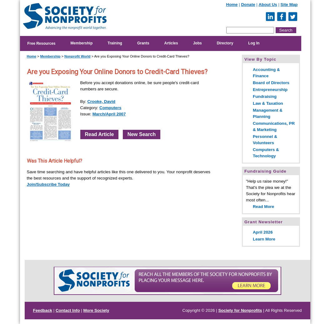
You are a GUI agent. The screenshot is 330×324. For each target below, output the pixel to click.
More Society (96, 310)
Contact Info (68, 310)
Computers (110, 107)
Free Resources (42, 43)
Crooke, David (101, 101)
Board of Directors (271, 82)
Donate (248, 4)
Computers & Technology (266, 152)
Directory (225, 43)
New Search (142, 134)
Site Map (289, 4)
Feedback (42, 310)
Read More (263, 206)
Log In (253, 43)
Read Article (99, 134)
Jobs (197, 43)
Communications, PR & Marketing (274, 126)
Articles (171, 43)
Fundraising (265, 96)
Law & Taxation (268, 103)
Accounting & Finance (266, 72)
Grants (143, 43)
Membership (82, 43)
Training (115, 43)
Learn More (264, 239)
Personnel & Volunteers (265, 139)
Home (232, 4)
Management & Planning (267, 113)
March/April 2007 (109, 114)
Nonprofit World (77, 56)
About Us (267, 4)
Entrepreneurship (270, 89)
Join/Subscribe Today (48, 184)
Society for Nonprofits (240, 310)
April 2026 (263, 232)
